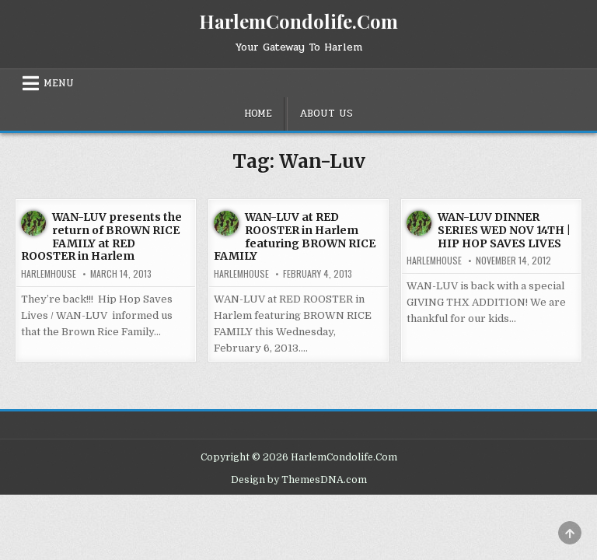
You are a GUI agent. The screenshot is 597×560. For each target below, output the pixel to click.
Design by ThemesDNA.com (299, 479)
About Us (326, 113)
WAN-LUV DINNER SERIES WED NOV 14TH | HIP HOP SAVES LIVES (504, 230)
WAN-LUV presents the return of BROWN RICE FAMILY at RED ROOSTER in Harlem (101, 236)
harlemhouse (48, 273)
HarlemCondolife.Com (298, 21)
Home (258, 113)
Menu (59, 83)
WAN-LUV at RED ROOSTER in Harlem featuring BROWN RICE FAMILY (294, 236)
